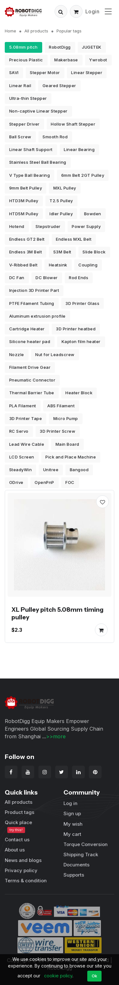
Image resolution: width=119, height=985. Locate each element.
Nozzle (16, 354)
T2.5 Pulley (61, 200)
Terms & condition (26, 881)
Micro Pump (65, 418)
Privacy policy (21, 870)
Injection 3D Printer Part (34, 290)
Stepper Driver (24, 124)
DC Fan (16, 277)
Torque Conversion (85, 844)
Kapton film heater (81, 341)
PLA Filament (22, 405)
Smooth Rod (55, 136)
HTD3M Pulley (23, 200)
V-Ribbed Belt (23, 264)
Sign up (72, 813)
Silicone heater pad (29, 341)
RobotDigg (60, 47)
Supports (73, 875)
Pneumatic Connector (32, 379)
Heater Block (78, 392)
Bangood (79, 469)
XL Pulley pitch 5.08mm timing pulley (57, 613)
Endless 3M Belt (25, 251)
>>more (56, 736)
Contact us (17, 840)
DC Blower (47, 277)
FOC (70, 482)
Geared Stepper (59, 85)
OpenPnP (44, 482)
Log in (70, 803)
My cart (72, 834)
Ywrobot (98, 59)
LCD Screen (21, 456)
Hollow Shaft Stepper (73, 124)
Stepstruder (48, 226)
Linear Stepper (86, 72)
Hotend (16, 226)
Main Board (67, 444)
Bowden (92, 213)
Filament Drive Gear (30, 367)
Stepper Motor (45, 72)
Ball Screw (20, 136)
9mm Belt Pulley (25, 187)
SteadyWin (20, 469)
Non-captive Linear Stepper (38, 111)
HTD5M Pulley (23, 213)
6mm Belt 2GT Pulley (82, 175)
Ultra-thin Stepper (28, 98)
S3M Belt (62, 251)
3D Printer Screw (57, 431)
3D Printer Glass (82, 303)
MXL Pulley (64, 187)
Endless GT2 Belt (27, 239)
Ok (94, 975)
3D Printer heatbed (76, 328)
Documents (76, 865)
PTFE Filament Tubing (31, 303)
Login (92, 11)
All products (36, 30)
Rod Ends (78, 277)
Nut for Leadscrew (55, 354)
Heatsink (58, 264)
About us (15, 850)
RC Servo (19, 431)
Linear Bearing (79, 149)
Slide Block (94, 251)
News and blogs (23, 860)
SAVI (14, 72)
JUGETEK (92, 47)
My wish (73, 824)
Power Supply (86, 226)
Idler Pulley (61, 213)
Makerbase (66, 59)
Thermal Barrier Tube (31, 392)
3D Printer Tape (25, 418)
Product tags (19, 812)
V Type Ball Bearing (29, 175)
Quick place (18, 826)
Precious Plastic (26, 59)
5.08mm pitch (23, 47)
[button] (61, 11)
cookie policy (58, 975)
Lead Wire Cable (26, 444)
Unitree (51, 469)
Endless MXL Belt (73, 239)
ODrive (16, 482)
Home (10, 30)
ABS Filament (61, 405)
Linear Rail (20, 85)
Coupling (87, 264)
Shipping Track (80, 854)
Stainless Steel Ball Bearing (37, 162)
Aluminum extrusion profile (37, 316)
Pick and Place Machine (70, 456)
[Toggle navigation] (108, 11)
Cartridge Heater (27, 328)
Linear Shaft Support (31, 149)
